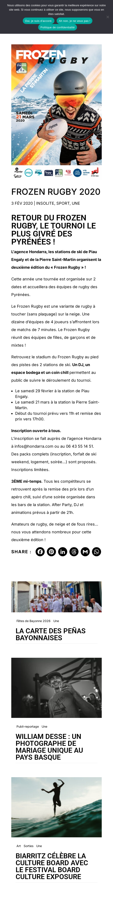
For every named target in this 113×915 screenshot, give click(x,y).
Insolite (45, 203)
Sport (63, 203)
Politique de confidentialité (57, 27)
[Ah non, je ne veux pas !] (107, 17)
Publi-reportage (27, 726)
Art (18, 846)
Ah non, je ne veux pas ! (74, 21)
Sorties (28, 846)
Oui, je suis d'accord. (38, 21)
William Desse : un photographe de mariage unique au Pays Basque (49, 746)
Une (76, 203)
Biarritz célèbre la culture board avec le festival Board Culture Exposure (52, 866)
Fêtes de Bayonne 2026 (33, 621)
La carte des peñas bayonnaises (51, 634)
